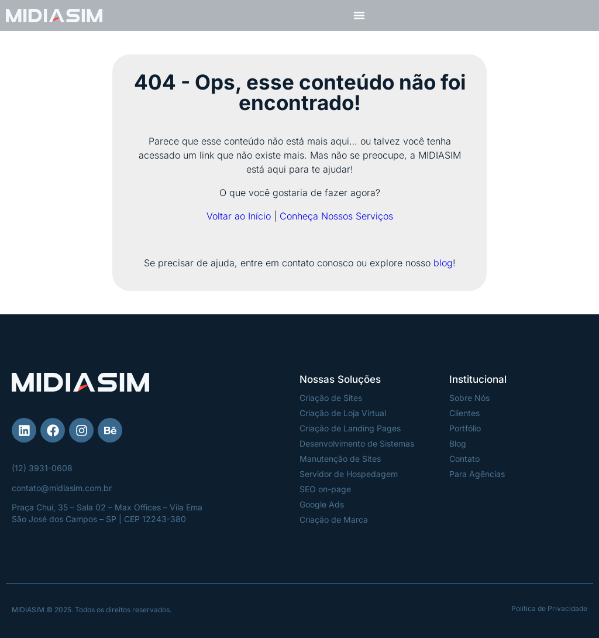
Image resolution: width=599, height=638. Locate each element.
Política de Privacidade (549, 608)
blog (443, 263)
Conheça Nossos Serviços (336, 216)
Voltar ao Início (238, 216)
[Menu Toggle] (359, 15)
